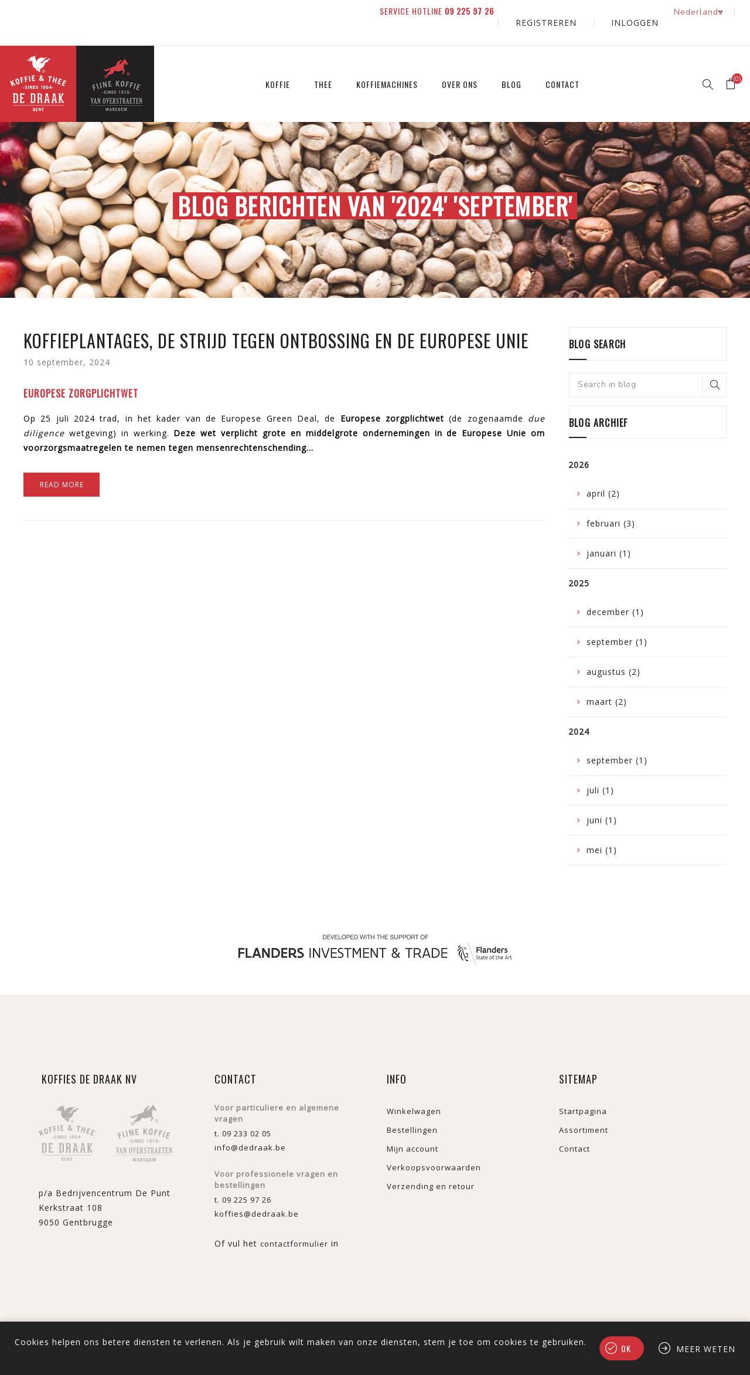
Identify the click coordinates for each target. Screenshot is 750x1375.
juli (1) (600, 768)
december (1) (615, 590)
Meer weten (705, 1348)
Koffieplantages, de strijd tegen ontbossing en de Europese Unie (276, 318)
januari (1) (609, 531)
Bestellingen (412, 1108)
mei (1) (602, 828)
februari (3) (611, 501)
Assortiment (583, 1108)
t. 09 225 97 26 (242, 1178)
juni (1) (602, 798)
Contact (574, 1127)
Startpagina (583, 1089)
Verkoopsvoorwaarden (434, 1145)
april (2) (603, 471)
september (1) (617, 620)
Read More (62, 463)
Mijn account (412, 1127)
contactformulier (294, 1222)
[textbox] (647, 362)
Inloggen (645, 11)
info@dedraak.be (250, 1126)
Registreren (578, 11)
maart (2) (607, 679)
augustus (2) (613, 650)
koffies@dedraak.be (256, 1192)
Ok (626, 1348)
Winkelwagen (414, 1089)
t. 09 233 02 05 (242, 1111)
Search (714, 362)
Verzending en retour (431, 1164)
